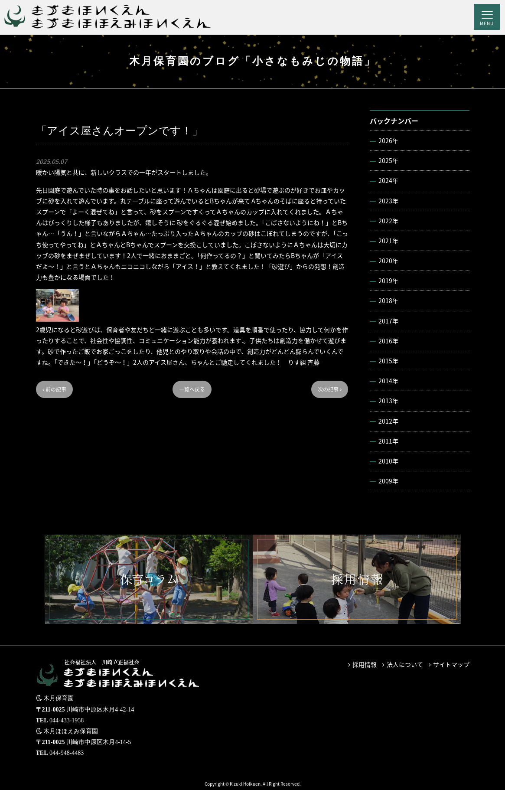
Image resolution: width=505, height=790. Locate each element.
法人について (405, 664)
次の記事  (330, 389)
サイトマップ (451, 664)
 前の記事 (54, 389)
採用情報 (364, 664)
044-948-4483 (66, 753)
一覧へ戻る (192, 389)
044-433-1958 (66, 720)
